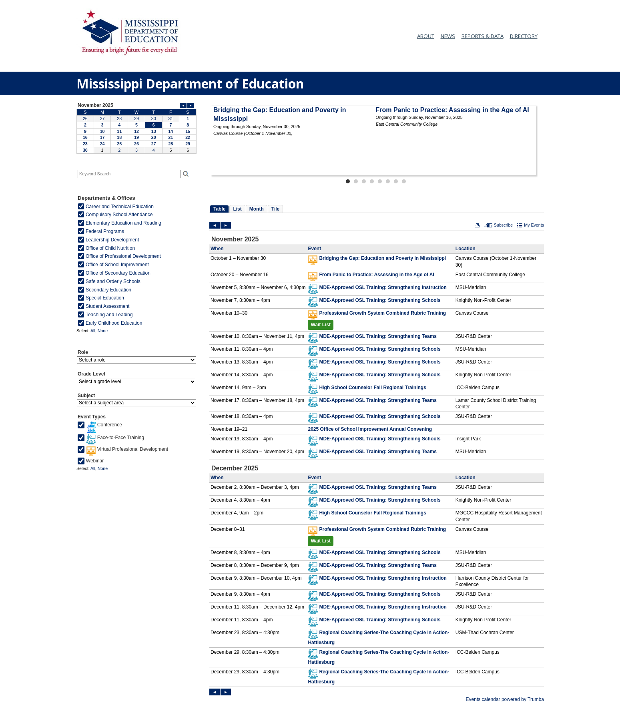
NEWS (448, 36)
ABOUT (425, 36)
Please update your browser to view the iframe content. (136, 128)
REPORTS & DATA (482, 36)
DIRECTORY (524, 36)
